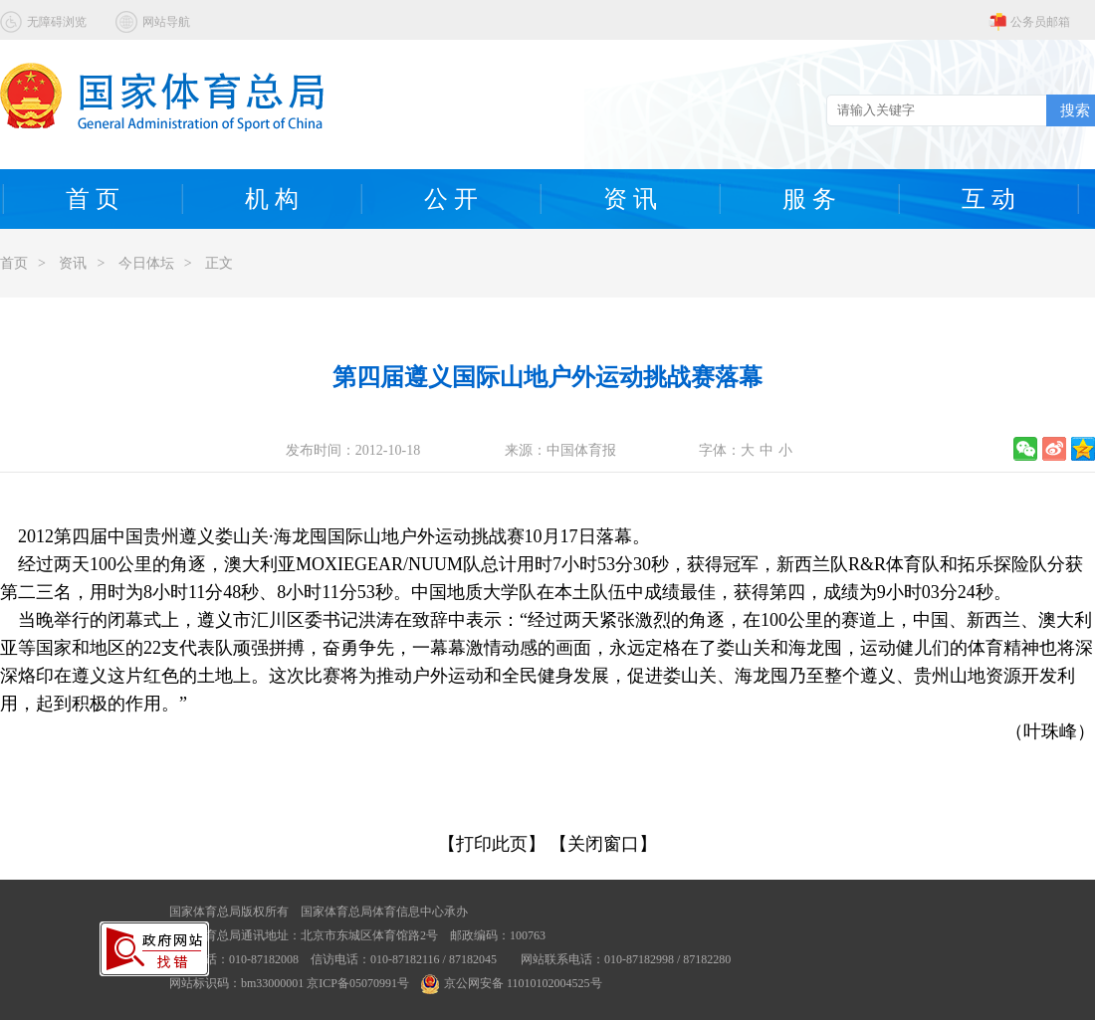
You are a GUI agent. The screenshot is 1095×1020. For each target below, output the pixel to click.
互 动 (988, 199)
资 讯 (630, 199)
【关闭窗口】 (603, 844)
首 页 (92, 199)
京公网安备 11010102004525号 (511, 983)
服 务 (809, 199)
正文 (219, 263)
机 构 (272, 199)
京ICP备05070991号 (358, 983)
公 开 (451, 199)
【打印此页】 (492, 844)
